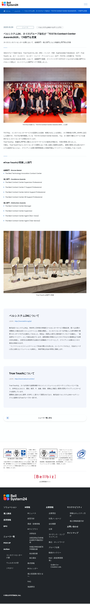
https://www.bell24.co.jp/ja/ (23, 321)
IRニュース (32, 513)
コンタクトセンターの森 (14, 556)
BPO (5, 526)
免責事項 (31, 587)
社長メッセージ (55, 519)
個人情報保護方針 (77, 521)
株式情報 (31, 563)
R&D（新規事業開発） (56, 559)
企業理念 (52, 513)
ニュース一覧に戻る (45, 418)
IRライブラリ (33, 529)
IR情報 (27, 507)
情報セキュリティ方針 (78, 514)
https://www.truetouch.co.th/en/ (24, 379)
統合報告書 (33, 554)
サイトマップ (72, 533)
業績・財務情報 (34, 524)
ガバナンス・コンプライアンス (57, 535)
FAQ (29, 582)
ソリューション (10, 507)
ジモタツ (9, 568)
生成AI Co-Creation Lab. (56, 566)
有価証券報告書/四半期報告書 (36, 548)
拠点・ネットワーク (57, 542)
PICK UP (7, 542)
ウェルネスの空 (12, 563)
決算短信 (32, 534)
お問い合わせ (72, 526)
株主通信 (32, 558)
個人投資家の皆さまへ (35, 575)
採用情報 (7, 520)
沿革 (50, 529)
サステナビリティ (74, 507)
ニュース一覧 (9, 536)
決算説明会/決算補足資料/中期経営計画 (36, 540)
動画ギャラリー (55, 553)
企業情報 (49, 507)
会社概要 (52, 524)
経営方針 (31, 519)
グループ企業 (54, 547)
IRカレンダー (33, 569)
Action (7, 548)
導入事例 (7, 513)
